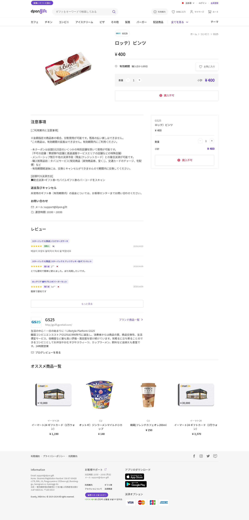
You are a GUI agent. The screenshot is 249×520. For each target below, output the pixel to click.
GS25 (215, 34)
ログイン (202, 3)
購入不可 (166, 95)
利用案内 (72, 456)
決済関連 (108, 488)
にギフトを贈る (42, 3)
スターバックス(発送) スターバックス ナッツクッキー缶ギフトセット (62, 261)
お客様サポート (96, 469)
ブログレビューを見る (46, 352)
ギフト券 (108, 484)
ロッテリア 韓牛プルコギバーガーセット (49, 281)
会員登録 (214, 3)
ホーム (193, 34)
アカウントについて (93, 488)
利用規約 (35, 456)
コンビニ (205, 34)
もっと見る (87, 303)
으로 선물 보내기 (97, 494)
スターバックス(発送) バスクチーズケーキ (50, 241)
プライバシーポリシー (54, 456)
